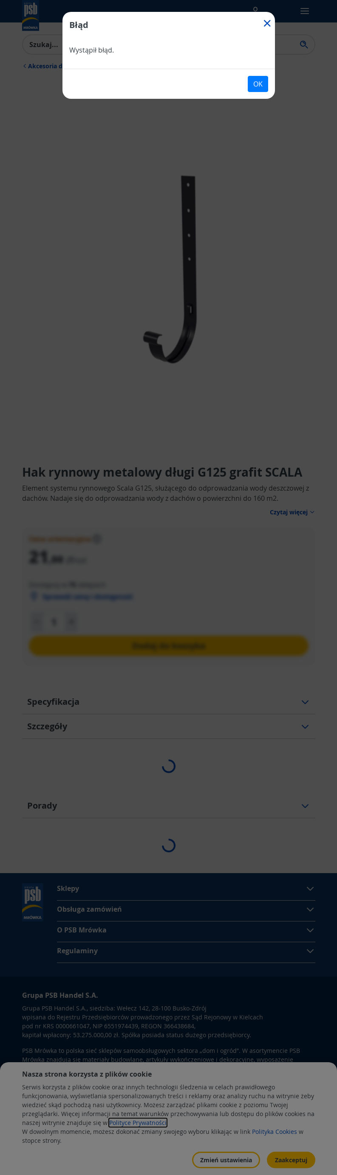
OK (258, 84)
